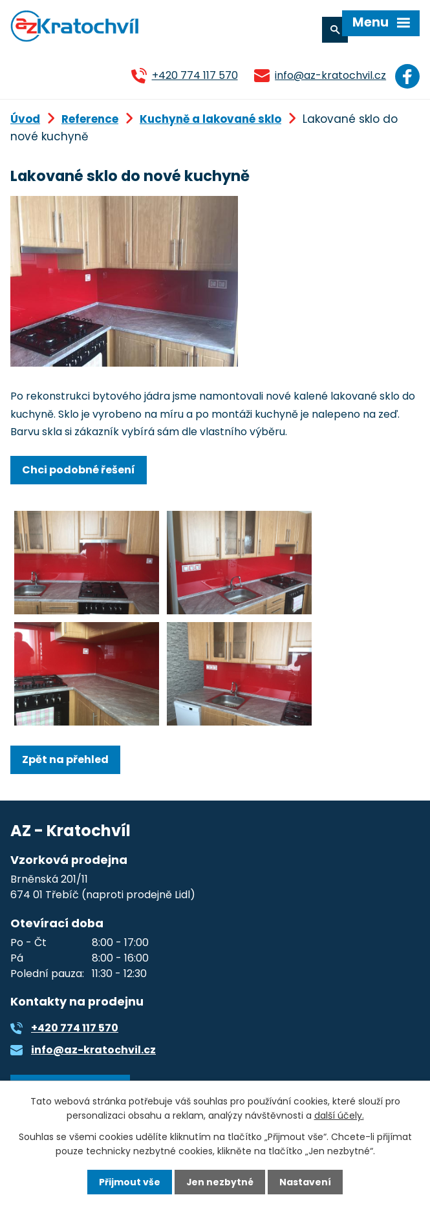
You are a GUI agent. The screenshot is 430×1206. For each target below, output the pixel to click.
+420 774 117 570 (193, 75)
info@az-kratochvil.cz (329, 75)
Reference (89, 118)
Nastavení (306, 1182)
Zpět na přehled (65, 758)
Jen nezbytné (220, 1182)
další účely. (339, 1115)
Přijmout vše (129, 1182)
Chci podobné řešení (78, 469)
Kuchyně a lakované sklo (210, 118)
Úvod (25, 118)
